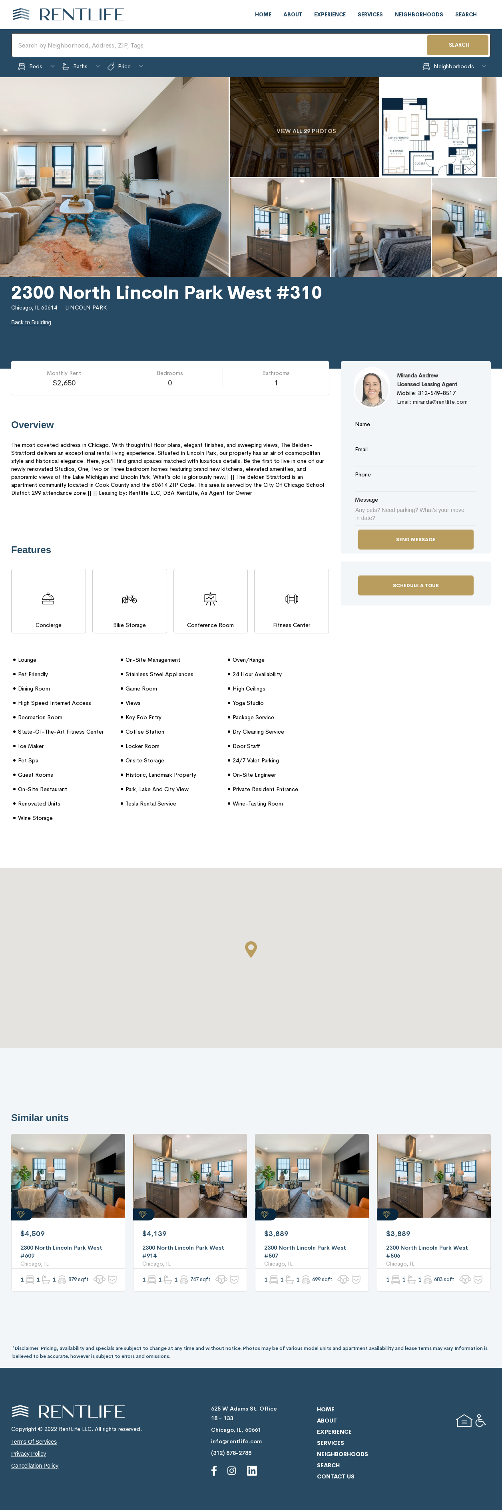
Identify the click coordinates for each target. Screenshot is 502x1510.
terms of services (34, 1442)
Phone (363, 474)
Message (366, 499)
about (292, 14)
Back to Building (31, 322)
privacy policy (28, 1453)
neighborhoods (419, 14)
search (466, 14)
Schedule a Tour (416, 585)
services (370, 14)
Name (362, 424)
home (263, 14)
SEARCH (459, 45)
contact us (336, 1476)
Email (361, 449)
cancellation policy (34, 1465)
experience (330, 14)
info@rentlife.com (236, 1441)
